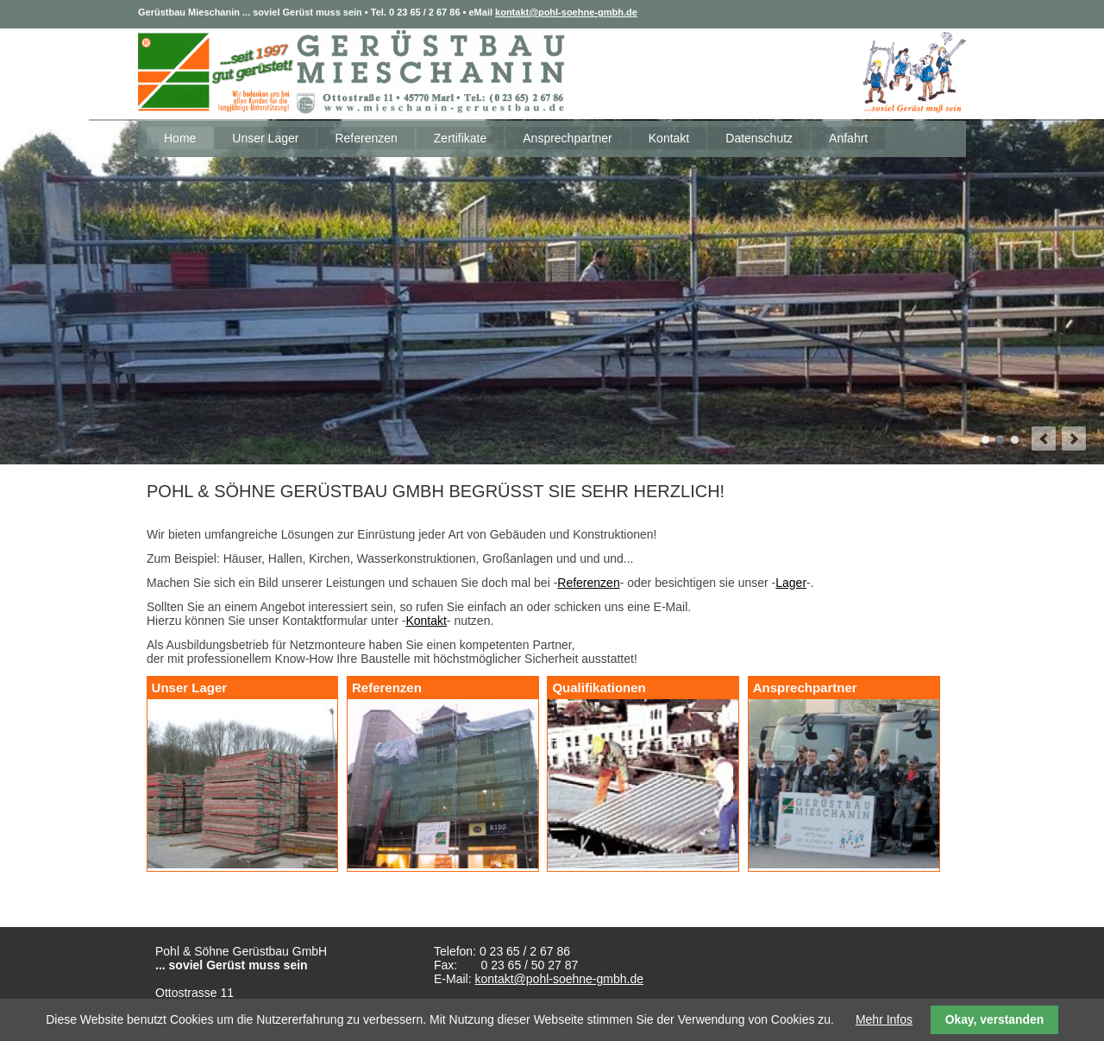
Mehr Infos (884, 1019)
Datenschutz (759, 138)
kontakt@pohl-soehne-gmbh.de (566, 12)
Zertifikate (460, 138)
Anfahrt (848, 138)
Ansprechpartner (567, 138)
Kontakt (669, 138)
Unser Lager (265, 138)
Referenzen (366, 138)
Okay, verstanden (994, 1019)
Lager (790, 583)
